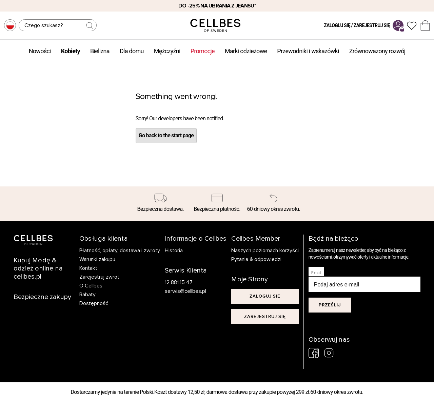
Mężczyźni (167, 51)
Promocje (203, 51)
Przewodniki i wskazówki (308, 51)
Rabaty (87, 294)
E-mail (316, 272)
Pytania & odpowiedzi (256, 259)
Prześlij (330, 304)
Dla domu (132, 51)
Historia (174, 250)
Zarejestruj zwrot (99, 277)
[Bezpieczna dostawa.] (160, 203)
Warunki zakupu (97, 259)
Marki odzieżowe (246, 51)
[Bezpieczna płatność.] (217, 203)
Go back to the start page (166, 135)
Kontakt (88, 268)
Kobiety (70, 51)
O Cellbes (90, 285)
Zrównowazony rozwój (377, 51)
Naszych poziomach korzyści (265, 250)
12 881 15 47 (179, 282)
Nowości (40, 51)
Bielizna (100, 51)
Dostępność (93, 303)
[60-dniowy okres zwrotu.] (273, 203)
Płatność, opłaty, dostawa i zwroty (119, 250)
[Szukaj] (58, 25)
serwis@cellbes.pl (185, 291)
